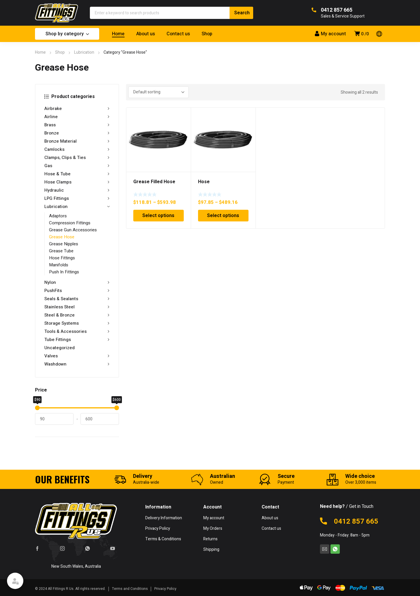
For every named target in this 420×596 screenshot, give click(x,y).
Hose (204, 181)
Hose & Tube (77, 173)
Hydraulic (77, 190)
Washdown (77, 364)
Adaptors (58, 216)
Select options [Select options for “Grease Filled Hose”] (158, 215)
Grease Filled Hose (154, 181)
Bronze (77, 133)
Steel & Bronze (77, 315)
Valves (77, 355)
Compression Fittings (69, 223)
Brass (77, 124)
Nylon (77, 282)
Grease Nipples (63, 244)
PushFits (77, 290)
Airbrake (77, 108)
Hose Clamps (77, 182)
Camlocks (77, 149)
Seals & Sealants (77, 298)
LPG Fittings (77, 198)
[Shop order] (158, 92)
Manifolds (58, 265)
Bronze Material (77, 141)
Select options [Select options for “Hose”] (223, 215)
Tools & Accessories (77, 331)
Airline (77, 116)
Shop (60, 52)
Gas (77, 165)
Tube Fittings (77, 339)
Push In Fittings (64, 272)
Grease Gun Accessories (73, 230)
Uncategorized (59, 348)
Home (40, 52)
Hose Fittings (62, 258)
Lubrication (84, 52)
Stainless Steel (77, 306)
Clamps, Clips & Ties (77, 157)
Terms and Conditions (130, 588)
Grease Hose (61, 237)
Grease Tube (61, 251)
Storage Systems (77, 323)
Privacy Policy (165, 588)
